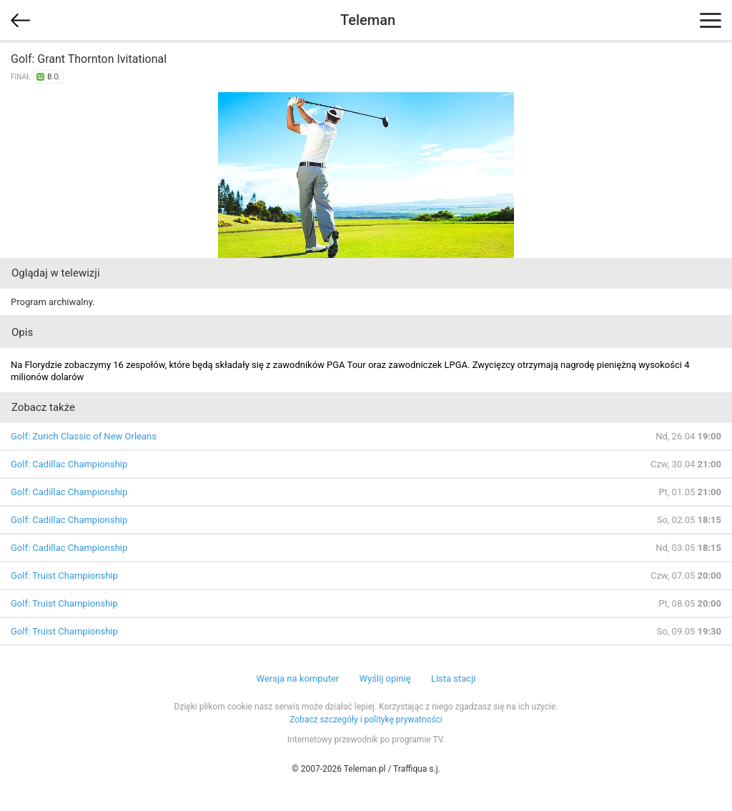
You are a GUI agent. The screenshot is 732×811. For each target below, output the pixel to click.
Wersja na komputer (298, 678)
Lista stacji (453, 678)
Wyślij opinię (384, 678)
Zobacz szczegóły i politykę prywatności (366, 720)
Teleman (367, 20)
